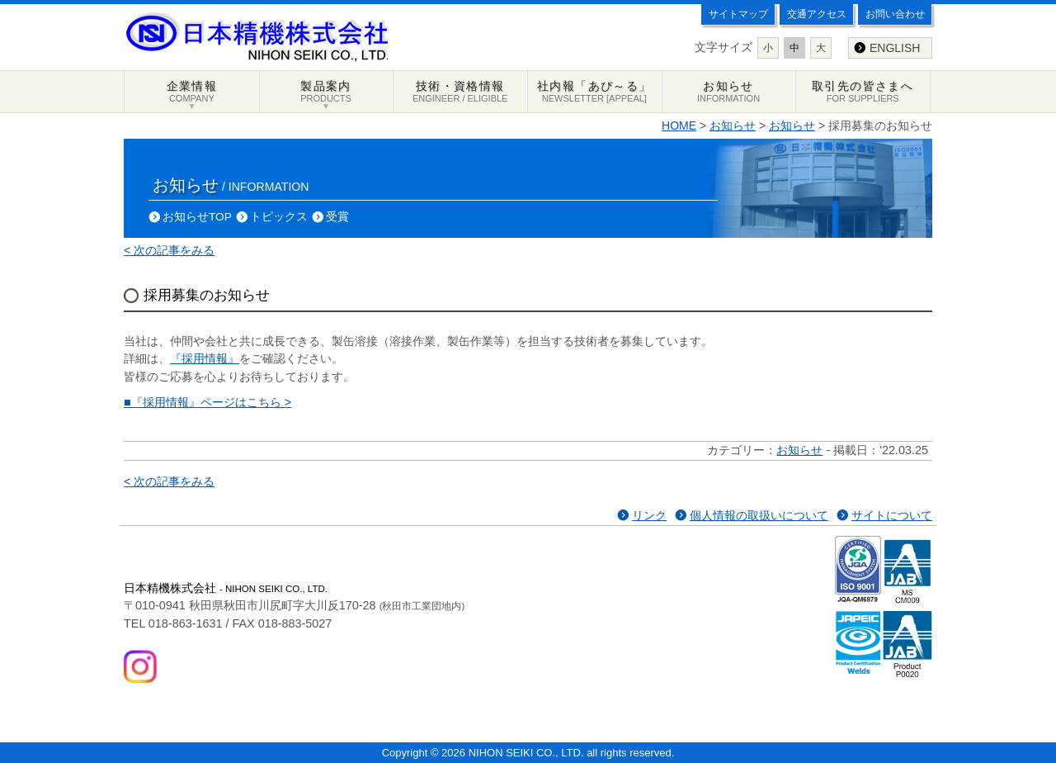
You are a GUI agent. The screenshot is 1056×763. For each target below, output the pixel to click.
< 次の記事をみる (169, 250)
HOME (679, 125)
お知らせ (733, 125)
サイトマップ (738, 14)
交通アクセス (816, 14)
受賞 (337, 217)
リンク (649, 515)
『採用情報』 (204, 358)
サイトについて (891, 515)
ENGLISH (895, 47)
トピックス (279, 217)
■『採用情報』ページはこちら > (207, 402)
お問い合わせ (895, 14)
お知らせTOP (197, 217)
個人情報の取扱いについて (759, 515)
